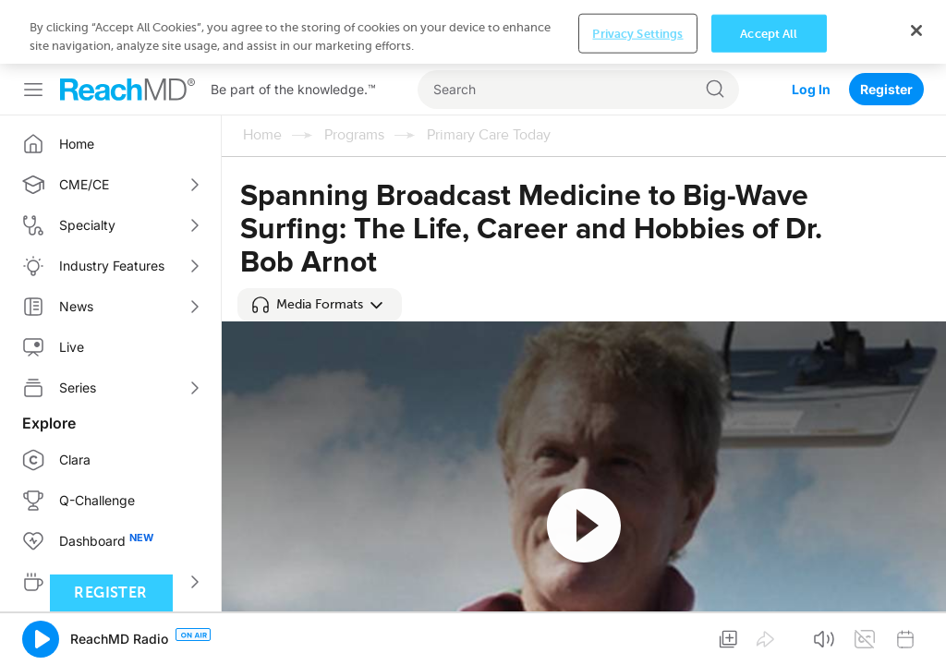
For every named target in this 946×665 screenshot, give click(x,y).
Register (886, 89)
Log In (811, 89)
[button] (319, 304)
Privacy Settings (637, 33)
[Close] (916, 30)
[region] (473, 32)
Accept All (768, 33)
